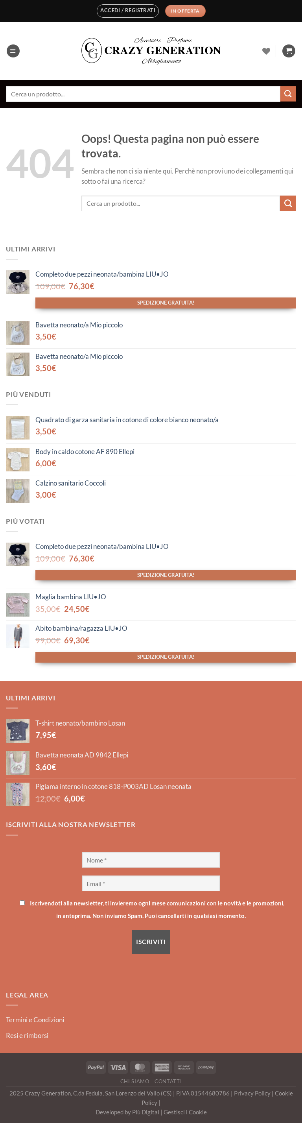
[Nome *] (151, 860)
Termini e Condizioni (35, 1020)
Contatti (168, 1081)
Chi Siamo (134, 1081)
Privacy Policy (253, 1093)
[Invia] (288, 94)
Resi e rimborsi (27, 1036)
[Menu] (13, 51)
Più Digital (146, 1112)
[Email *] (151, 883)
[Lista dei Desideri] (266, 51)
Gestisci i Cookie (185, 1112)
